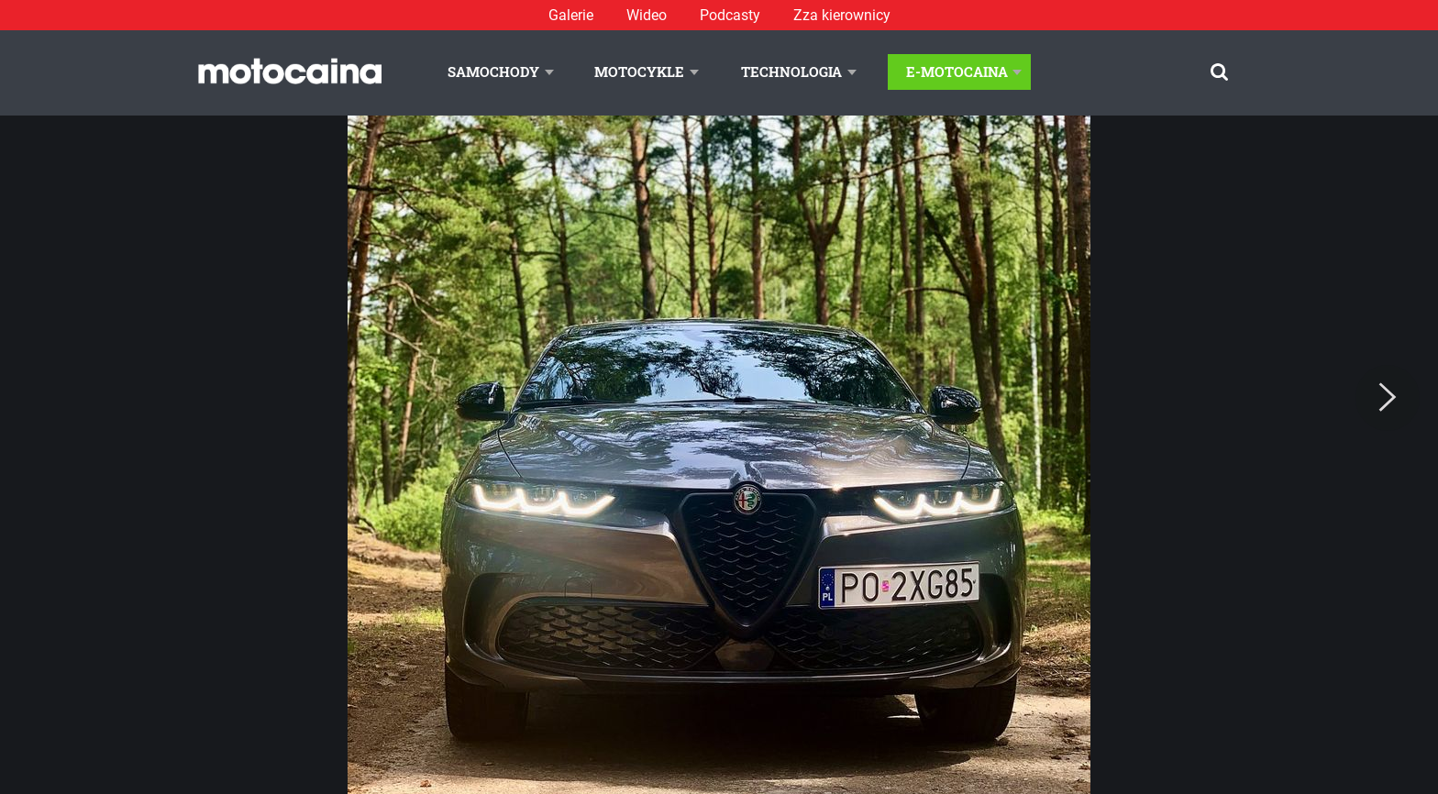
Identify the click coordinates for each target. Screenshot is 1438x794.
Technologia (791, 71)
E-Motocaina (957, 71)
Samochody (493, 71)
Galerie (570, 15)
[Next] (1387, 398)
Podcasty (730, 15)
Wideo (646, 15)
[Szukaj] (1219, 72)
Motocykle (639, 71)
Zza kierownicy (841, 15)
